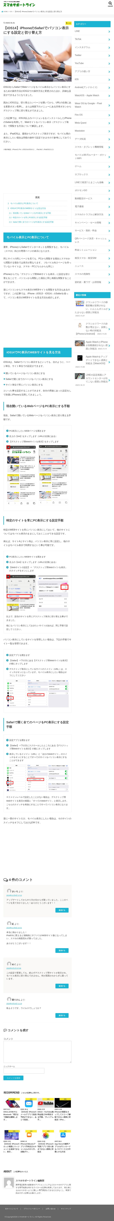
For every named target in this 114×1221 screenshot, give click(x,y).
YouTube (79, 60)
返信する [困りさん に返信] (62, 1015)
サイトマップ (66, 1209)
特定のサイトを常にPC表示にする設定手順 (28, 217)
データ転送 (80, 125)
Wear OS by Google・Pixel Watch (90, 96)
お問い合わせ (51, 1209)
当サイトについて (12, 1209)
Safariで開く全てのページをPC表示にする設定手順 (31, 222)
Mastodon (79, 118)
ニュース (79, 241)
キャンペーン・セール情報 (87, 201)
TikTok (77, 38)
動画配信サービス (83, 179)
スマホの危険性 (82, 248)
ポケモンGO (80, 172)
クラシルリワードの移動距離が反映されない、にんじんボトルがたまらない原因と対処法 (91, 279)
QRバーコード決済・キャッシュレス (90, 217)
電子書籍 (79, 186)
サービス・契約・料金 (85, 208)
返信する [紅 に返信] (62, 950)
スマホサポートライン (27, 1217)
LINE (77, 31)
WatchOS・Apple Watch (86, 89)
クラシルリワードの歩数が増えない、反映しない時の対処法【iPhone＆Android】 (90, 295)
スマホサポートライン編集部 (30, 1180)
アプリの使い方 (82, 67)
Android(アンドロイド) (85, 82)
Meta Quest (80, 111)
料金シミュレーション (85, 226)
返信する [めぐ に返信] (62, 986)
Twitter (78, 52)
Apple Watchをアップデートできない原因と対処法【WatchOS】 (91, 325)
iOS (76, 74)
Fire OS (78, 103)
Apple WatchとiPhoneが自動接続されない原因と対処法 (91, 310)
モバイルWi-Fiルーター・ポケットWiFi (90, 141)
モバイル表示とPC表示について (23, 203)
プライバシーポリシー (32, 1209)
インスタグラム (82, 45)
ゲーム (78, 150)
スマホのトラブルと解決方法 (88, 194)
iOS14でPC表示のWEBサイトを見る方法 (27, 208)
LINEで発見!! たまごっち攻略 (88, 165)
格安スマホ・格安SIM (85, 233)
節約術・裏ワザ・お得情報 (87, 255)
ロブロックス (81, 157)
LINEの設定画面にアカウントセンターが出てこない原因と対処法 (91, 342)
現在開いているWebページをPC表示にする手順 (30, 213)
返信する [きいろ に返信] (62, 910)
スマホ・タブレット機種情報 (88, 133)
